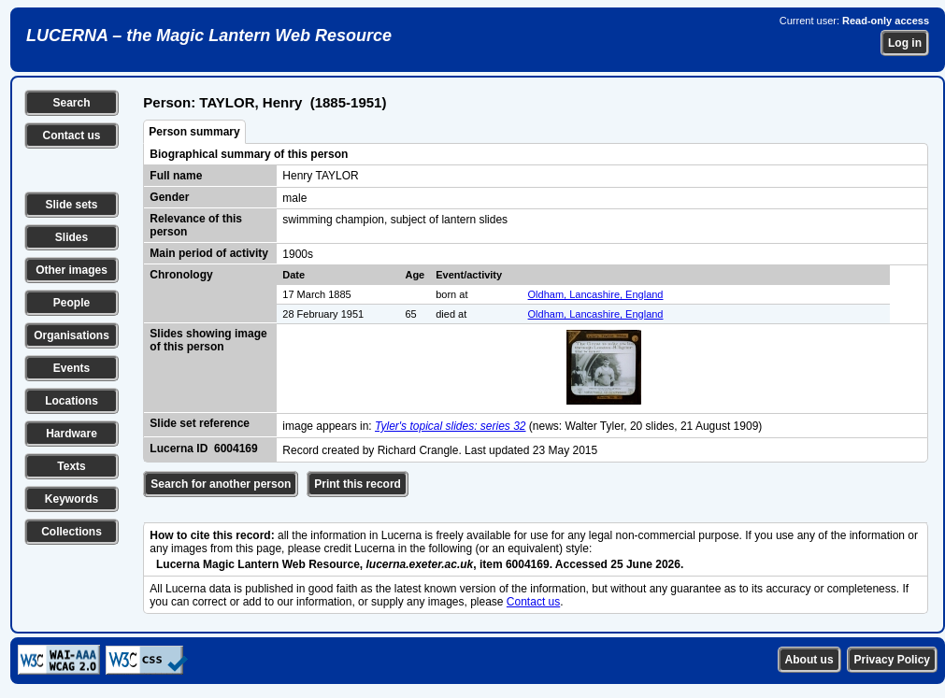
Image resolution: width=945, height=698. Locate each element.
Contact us (71, 135)
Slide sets (71, 204)
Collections (71, 531)
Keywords (71, 499)
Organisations (71, 335)
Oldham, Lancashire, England (596, 294)
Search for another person (220, 484)
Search (71, 102)
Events (71, 368)
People (71, 302)
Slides (71, 237)
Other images (71, 270)
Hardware (71, 433)
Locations (71, 400)
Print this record (357, 484)
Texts (71, 466)
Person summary (194, 131)
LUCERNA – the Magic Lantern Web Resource (209, 35)
